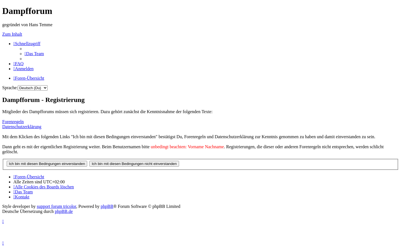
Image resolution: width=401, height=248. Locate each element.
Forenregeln (13, 121)
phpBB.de (64, 211)
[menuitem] (34, 53)
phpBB (107, 206)
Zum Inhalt (12, 34)
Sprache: (10, 87)
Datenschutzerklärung (21, 126)
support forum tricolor (56, 206)
